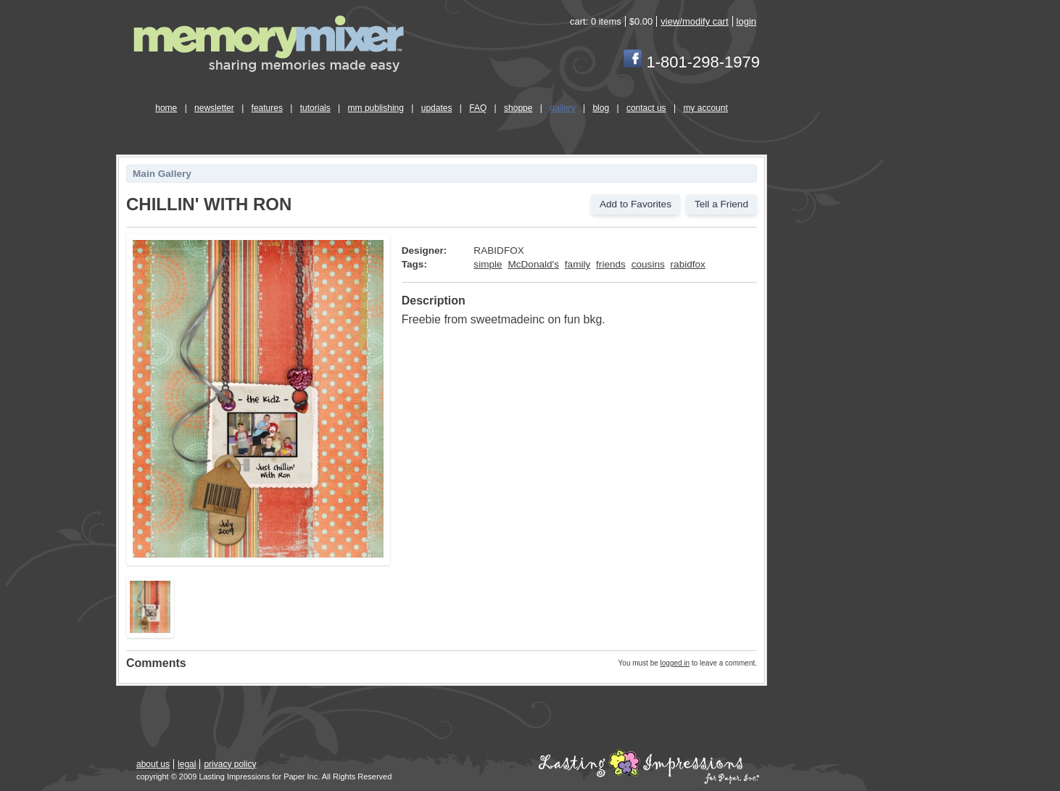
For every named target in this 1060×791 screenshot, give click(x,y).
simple (487, 264)
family (578, 264)
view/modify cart (694, 21)
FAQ (477, 108)
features (267, 108)
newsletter (214, 108)
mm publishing (376, 108)
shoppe (518, 108)
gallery (562, 108)
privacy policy (230, 764)
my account (705, 108)
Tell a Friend (721, 204)
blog (600, 108)
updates (436, 108)
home (166, 108)
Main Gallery (162, 173)
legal (187, 764)
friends (611, 264)
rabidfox (688, 264)
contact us (646, 108)
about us (153, 764)
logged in (675, 663)
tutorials (315, 108)
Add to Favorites (635, 204)
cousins (648, 264)
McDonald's (533, 264)
